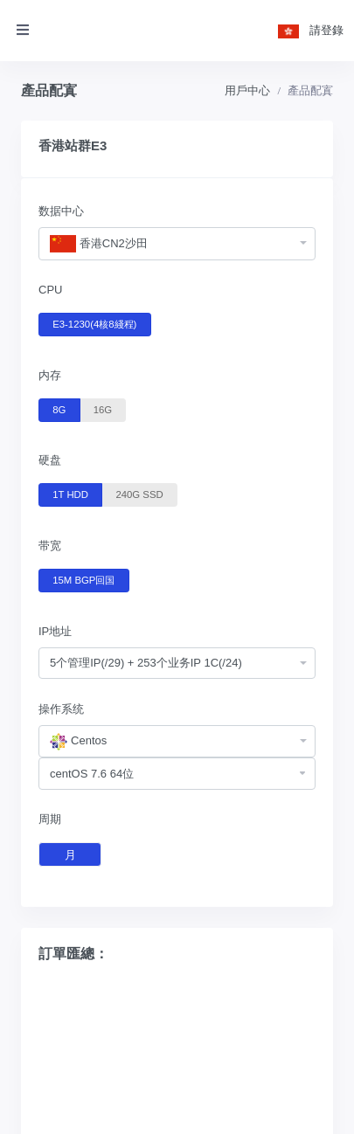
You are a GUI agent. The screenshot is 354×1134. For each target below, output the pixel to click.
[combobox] (177, 243)
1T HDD (70, 493)
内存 (49, 375)
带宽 (49, 545)
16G (103, 409)
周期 (49, 819)
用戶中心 (247, 90)
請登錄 (326, 30)
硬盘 (49, 460)
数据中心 (61, 211)
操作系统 (61, 709)
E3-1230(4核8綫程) (94, 323)
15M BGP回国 (83, 579)
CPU (50, 289)
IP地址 (55, 631)
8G (59, 409)
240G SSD (139, 493)
